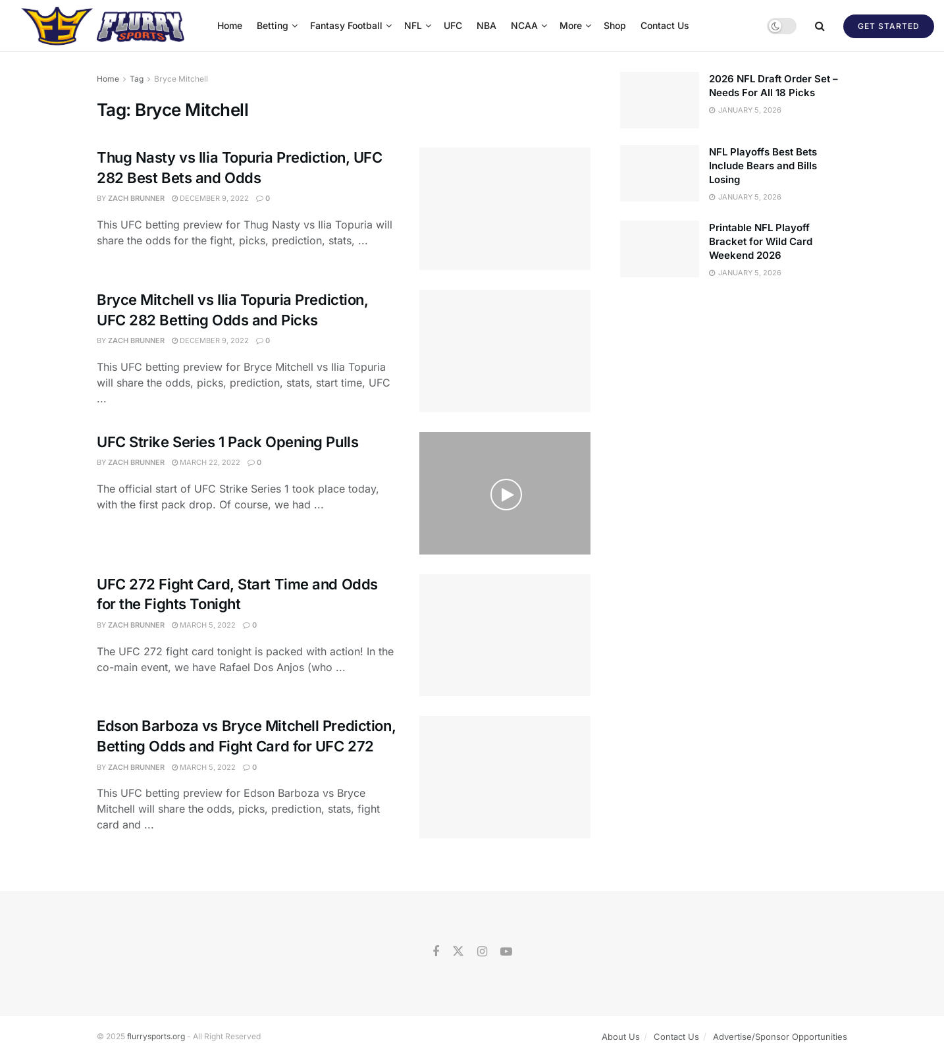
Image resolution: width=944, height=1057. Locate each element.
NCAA (524, 25)
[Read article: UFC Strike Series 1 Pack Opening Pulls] (504, 493)
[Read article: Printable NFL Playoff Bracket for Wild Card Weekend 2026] (659, 249)
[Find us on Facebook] (436, 952)
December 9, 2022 (210, 198)
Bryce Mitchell (181, 79)
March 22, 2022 (206, 462)
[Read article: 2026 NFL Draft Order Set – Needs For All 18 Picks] (659, 100)
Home (229, 25)
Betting (272, 25)
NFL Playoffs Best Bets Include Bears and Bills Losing (763, 166)
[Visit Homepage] (104, 25)
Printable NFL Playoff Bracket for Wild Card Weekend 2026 (760, 241)
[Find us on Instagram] (482, 952)
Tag (137, 79)
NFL (413, 25)
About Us (621, 1036)
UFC (453, 25)
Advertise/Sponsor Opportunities (780, 1036)
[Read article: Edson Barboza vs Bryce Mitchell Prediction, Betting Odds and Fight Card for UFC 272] (504, 777)
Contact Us (665, 25)
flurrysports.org (156, 1036)
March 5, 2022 (204, 625)
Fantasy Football (346, 25)
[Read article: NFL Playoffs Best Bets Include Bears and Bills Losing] (659, 173)
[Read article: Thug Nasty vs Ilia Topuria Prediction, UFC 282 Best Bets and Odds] (504, 209)
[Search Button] (820, 25)
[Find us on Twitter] (458, 952)
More (571, 25)
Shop (615, 25)
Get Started (889, 26)
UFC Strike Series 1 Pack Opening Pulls (227, 441)
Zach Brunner (136, 198)
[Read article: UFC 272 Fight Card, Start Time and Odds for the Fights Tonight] (504, 635)
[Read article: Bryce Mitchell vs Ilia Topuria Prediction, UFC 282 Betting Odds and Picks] (504, 351)
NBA (486, 25)
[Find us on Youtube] (506, 952)
